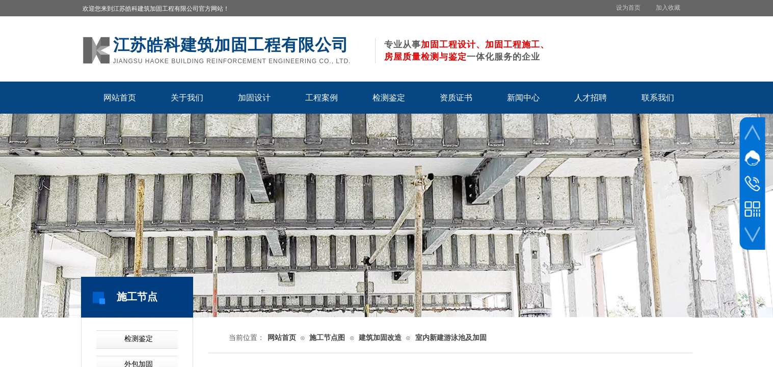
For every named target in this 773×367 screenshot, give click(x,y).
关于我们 (187, 97)
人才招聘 (590, 97)
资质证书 (456, 97)
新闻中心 (523, 97)
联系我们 (658, 97)
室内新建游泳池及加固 (451, 338)
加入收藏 (668, 7)
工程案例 (321, 97)
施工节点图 (327, 338)
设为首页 (628, 7)
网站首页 (119, 97)
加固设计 (254, 97)
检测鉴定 (388, 97)
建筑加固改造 (380, 338)
